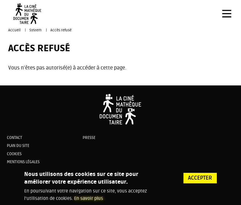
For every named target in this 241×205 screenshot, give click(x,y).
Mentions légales (23, 161)
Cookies (14, 153)
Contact (14, 137)
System (35, 30)
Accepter (200, 179)
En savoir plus (88, 199)
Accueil (14, 30)
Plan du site (18, 145)
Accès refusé (61, 30)
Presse (89, 137)
